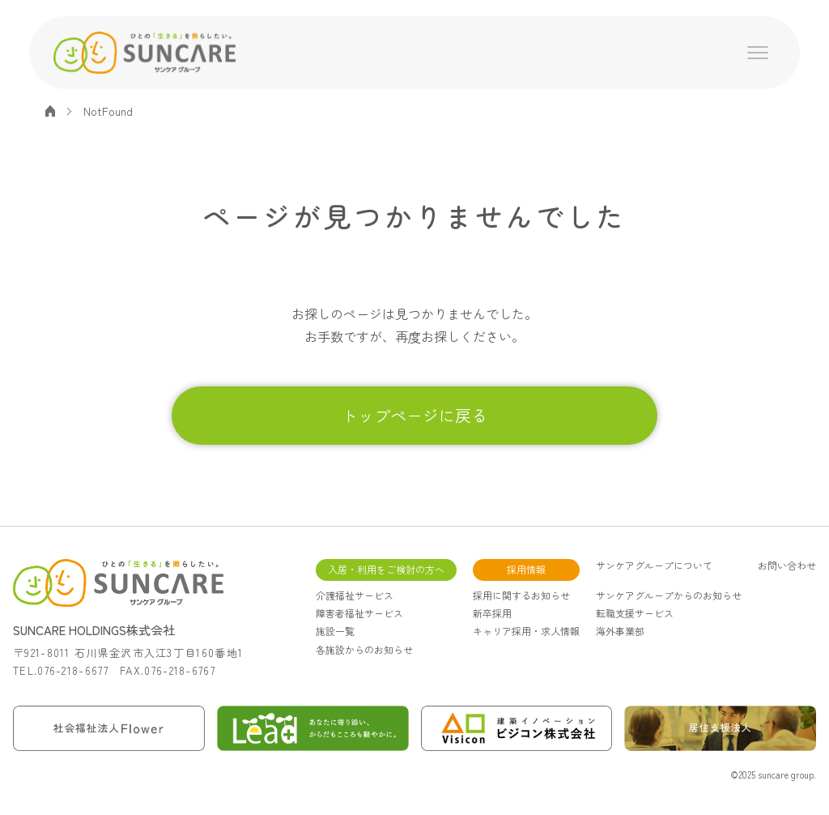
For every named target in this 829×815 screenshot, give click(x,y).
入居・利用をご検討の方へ (386, 569)
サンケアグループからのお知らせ (669, 595)
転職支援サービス (635, 613)
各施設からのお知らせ (364, 649)
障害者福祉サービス (359, 613)
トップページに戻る (414, 415)
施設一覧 (335, 631)
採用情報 (526, 569)
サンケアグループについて (654, 565)
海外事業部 (620, 631)
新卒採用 (492, 613)
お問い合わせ (787, 565)
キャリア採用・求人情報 (526, 631)
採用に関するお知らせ (521, 595)
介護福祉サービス (354, 595)
